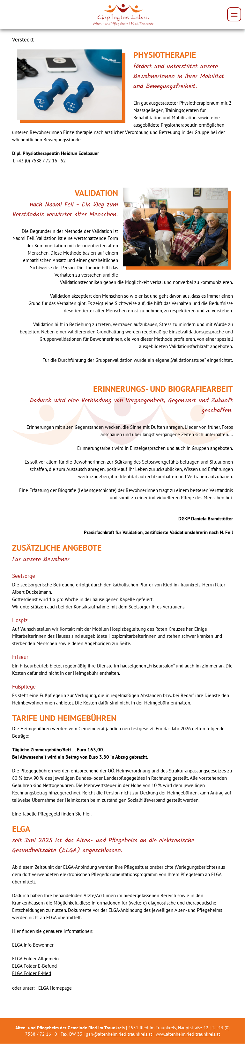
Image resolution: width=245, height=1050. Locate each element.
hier (87, 813)
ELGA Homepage (55, 988)
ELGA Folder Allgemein (35, 958)
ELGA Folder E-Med (31, 973)
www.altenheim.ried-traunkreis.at (188, 1034)
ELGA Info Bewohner (33, 945)
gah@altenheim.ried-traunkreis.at (119, 1034)
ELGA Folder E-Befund (34, 966)
